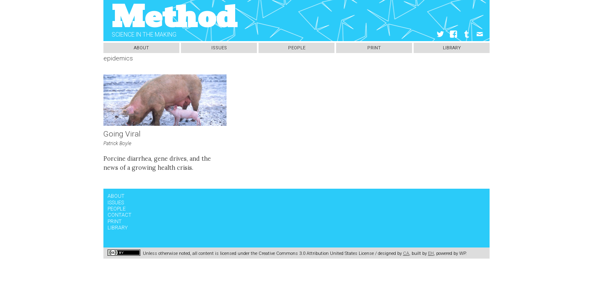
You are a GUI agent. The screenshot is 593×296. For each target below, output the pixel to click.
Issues (219, 48)
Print (374, 48)
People (296, 48)
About (141, 48)
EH (431, 253)
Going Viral (122, 134)
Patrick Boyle (117, 143)
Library (452, 48)
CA (406, 253)
